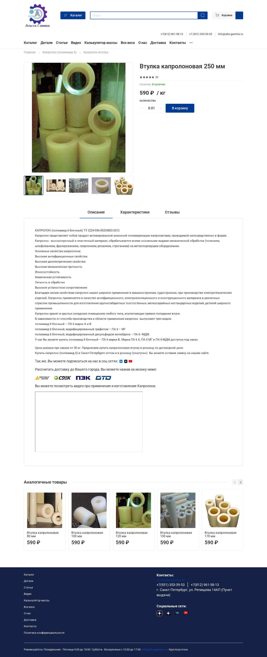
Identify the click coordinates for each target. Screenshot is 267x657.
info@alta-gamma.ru (230, 34)
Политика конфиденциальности (44, 632)
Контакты (177, 43)
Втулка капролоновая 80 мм (43, 534)
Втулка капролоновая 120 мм (132, 534)
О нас (142, 43)
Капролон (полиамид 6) (60, 52)
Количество (148, 100)
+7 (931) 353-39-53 (200, 34)
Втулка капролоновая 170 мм (220, 534)
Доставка (158, 43)
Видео (76, 43)
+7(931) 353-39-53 (171, 585)
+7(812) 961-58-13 (172, 34)
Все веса (128, 43)
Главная (30, 52)
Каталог (73, 15)
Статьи (62, 43)
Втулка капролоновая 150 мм (176, 534)
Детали (47, 43)
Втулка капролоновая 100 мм (87, 534)
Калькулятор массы (100, 43)
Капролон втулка (95, 52)
